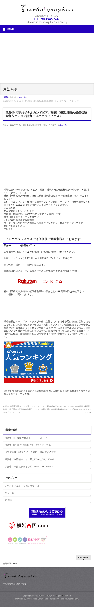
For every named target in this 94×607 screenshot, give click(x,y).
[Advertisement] (47, 58)
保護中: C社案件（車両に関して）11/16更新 (28, 445)
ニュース (63, 125)
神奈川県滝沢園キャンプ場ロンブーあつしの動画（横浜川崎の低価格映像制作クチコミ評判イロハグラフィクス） (25, 409)
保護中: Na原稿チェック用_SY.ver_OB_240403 (29, 459)
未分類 (8, 500)
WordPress (32, 599)
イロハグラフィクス (43, 596)
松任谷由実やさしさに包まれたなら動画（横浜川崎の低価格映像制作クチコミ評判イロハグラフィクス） (69, 409)
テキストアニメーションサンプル (22, 485)
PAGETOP (83, 557)
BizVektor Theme (47, 599)
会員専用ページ (10, 563)
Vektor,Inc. (63, 599)
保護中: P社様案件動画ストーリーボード (26, 438)
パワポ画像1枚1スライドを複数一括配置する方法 (30, 452)
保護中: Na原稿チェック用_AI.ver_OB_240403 (29, 466)
